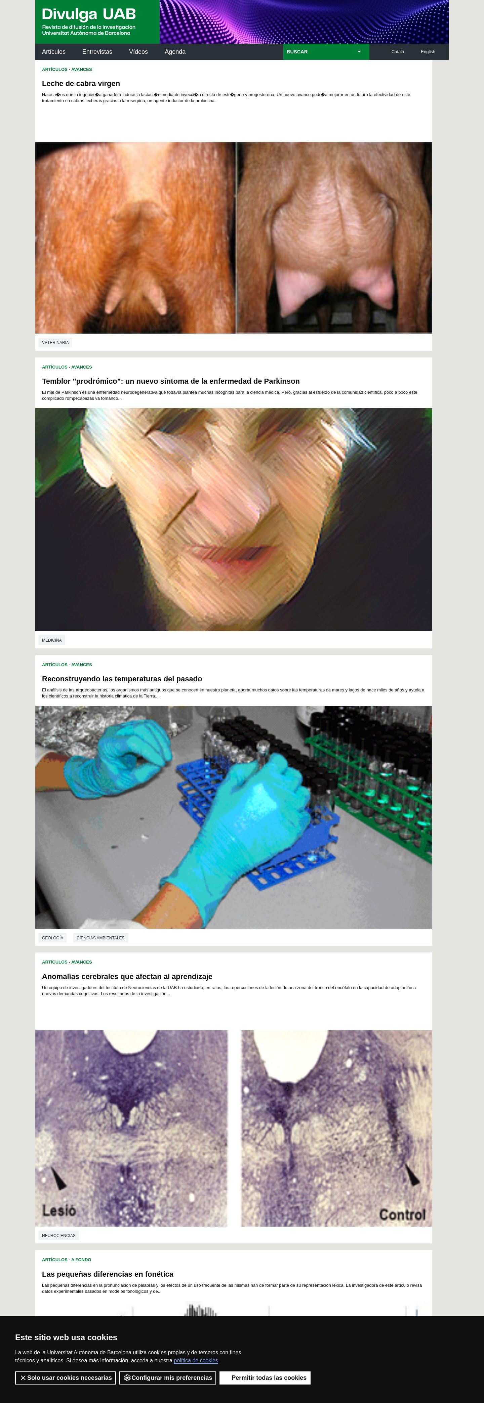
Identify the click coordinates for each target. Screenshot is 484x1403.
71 (338, 1060)
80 (215, 1066)
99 (181, 1072)
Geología (52, 425)
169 (158, 1096)
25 (341, 1048)
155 (203, 1090)
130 (326, 1078)
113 (336, 1072)
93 (329, 1066)
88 (285, 1066)
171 (180, 1096)
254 (310, 1122)
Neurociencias (265, 433)
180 (281, 1096)
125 (270, 1078)
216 (281, 1108)
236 (303, 1114)
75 (171, 1066)
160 (259, 1090)
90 (303, 1066)
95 (146, 1072)
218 (303, 1108)
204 (147, 1108)
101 (202, 1072)
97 (163, 1072)
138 (214, 1084)
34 (215, 1054)
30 (180, 1054)
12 (227, 1048)
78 (198, 1066)
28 (163, 1054)
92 (321, 1066)
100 (191, 1072)
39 (259, 1054)
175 (225, 1096)
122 (236, 1078)
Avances (81, 69)
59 (233, 1060)
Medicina (259, 243)
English (428, 51)
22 (314, 1048)
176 (236, 1096)
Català (398, 51)
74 (163, 1066)
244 (198, 1122)
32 (198, 1054)
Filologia (52, 615)
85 (259, 1066)
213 (247, 1108)
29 (171, 1054)
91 (312, 1066)
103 (225, 1072)
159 (247, 1090)
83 (242, 1066)
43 (294, 1054)
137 (203, 1084)
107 (269, 1072)
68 (312, 1060)
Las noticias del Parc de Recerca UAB (74, 1210)
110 (303, 1072)
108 (280, 1072)
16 (262, 1048)
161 (270, 1090)
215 (270, 1108)
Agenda (175, 51)
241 (164, 1122)
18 (279, 1048)
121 (225, 1078)
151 (158, 1090)
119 (203, 1078)
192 (214, 1102)
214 (259, 1108)
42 (285, 1054)
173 (203, 1096)
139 (225, 1084)
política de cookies (196, 1360)
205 (158, 1108)
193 (225, 1102)
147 (315, 1084)
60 (242, 1060)
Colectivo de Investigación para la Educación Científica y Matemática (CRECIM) (319, 1196)
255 (321, 1122)
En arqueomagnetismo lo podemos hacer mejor (332, 869)
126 (281, 1078)
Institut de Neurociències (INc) (405, 1158)
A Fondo (81, 449)
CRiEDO (300, 1230)
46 (321, 1054)
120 (214, 1078)
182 (303, 1096)
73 (154, 1066)
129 (315, 1078)
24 (332, 1048)
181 (292, 1096)
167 (337, 1090)
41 (277, 1054)
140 (236, 1084)
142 (259, 1084)
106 (258, 1072)
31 (189, 1054)
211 (225, 1108)
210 (214, 1108)
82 (233, 1066)
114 (147, 1078)
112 (325, 1072)
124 (259, 1078)
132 (147, 1084)
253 (298, 1122)
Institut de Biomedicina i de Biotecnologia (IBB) (404, 1226)
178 (259, 1096)
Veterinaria (55, 235)
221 (337, 1108)
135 (180, 1084)
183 (315, 1096)
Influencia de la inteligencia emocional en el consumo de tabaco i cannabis (325, 675)
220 (326, 1108)
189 (180, 1102)
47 (329, 1054)
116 (169, 1078)
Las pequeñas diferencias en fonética (107, 464)
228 (214, 1114)
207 (180, 1108)
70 (329, 1060)
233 (269, 1114)
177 (247, 1096)
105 (247, 1072)
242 (175, 1122)
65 (285, 1060)
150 (147, 1090)
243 (187, 1122)
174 (214, 1096)
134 (169, 1084)
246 (220, 1122)
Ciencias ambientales (100, 425)
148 (326, 1084)
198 (281, 1102)
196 (259, 1102)
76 (180, 1066)
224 (169, 1114)
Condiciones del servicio (154, 1305)
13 (236, 1048)
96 (154, 1072)
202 (326, 1102)
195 (247, 1102)
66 (294, 1060)
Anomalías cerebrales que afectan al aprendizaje (334, 282)
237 (314, 1114)
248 (243, 1122)
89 (294, 1066)
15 (253, 1048)
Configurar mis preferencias (167, 1378)
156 (214, 1090)
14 (244, 1048)
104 (236, 1072)
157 (225, 1090)
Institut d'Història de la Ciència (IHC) (319, 1158)
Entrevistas (97, 51)
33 (206, 1054)
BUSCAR (297, 51)
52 (171, 1060)
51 (163, 1060)
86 (268, 1066)
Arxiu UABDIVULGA (67, 1154)
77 (189, 1066)
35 (224, 1054)
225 (181, 1114)
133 (158, 1084)
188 (169, 1102)
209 (203, 1108)
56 (206, 1060)
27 (154, 1054)
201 (315, 1102)
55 (198, 1060)
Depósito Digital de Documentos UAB (231, 1188)
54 (189, 1060)
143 (270, 1084)
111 (314, 1072)
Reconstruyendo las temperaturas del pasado (122, 273)
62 (259, 1060)
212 (236, 1108)
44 (303, 1054)
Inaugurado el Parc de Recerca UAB (105, 654)
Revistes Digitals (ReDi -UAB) (146, 1188)
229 (225, 1114)
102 (213, 1072)
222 (147, 1114)
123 (247, 1078)
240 (153, 1122)
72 (145, 1066)
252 (287, 1122)
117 (180, 1078)
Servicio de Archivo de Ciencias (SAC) (236, 1158)
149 (337, 1084)
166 (326, 1090)
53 (180, 1060)
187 (158, 1102)
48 (338, 1054)
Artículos (54, 51)
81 (224, 1066)
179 (270, 1096)
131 (337, 1078)
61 (250, 1060)
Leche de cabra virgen (81, 83)
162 (281, 1090)
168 (147, 1096)
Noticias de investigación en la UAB (74, 1180)
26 (145, 1054)
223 (158, 1114)
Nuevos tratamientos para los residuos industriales (132, 831)
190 (191, 1102)
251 (276, 1122)
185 (337, 1096)
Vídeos (138, 51)
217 (292, 1108)
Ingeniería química (62, 982)
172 (191, 1096)
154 (191, 1090)
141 (247, 1084)
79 (206, 1066)
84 (250, 1066)
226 (192, 1114)
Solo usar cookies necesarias (65, 1378)
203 (337, 1102)
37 (242, 1054)
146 (303, 1084)
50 (154, 1060)
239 (336, 1114)
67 (303, 1060)
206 (169, 1108)
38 (250, 1054)
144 (281, 1084)
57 (215, 1060)
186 (147, 1102)
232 (258, 1114)
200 (303, 1102)
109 (292, 1072)
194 (236, 1102)
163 (292, 1090)
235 (292, 1114)
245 (209, 1122)
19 (288, 1048)
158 (236, 1090)
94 (338, 1066)
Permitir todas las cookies (265, 1378)
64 (277, 1060)
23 (323, 1048)
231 (247, 1114)
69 (321, 1060)
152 (169, 1090)
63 (268, 1060)
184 (326, 1096)
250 (265, 1122)
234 (281, 1114)
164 (303, 1090)
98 (172, 1072)
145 (292, 1084)
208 (191, 1108)
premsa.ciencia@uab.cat (278, 1270)
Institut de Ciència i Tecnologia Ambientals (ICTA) (402, 1192)
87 (277, 1066)
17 (271, 1048)
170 (169, 1096)
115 (158, 1078)
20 (297, 1048)
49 (145, 1060)
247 (231, 1122)
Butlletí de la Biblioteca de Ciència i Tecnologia (154, 1158)
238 (325, 1114)
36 (233, 1054)
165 (315, 1090)
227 (203, 1114)
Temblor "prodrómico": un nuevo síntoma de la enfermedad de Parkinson (331, 87)
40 (268, 1054)
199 (292, 1102)
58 (224, 1060)
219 (315, 1108)
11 (218, 1048)
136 (191, 1084)
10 (209, 1048)
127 (292, 1078)
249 (254, 1122)
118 (191, 1078)
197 (270, 1102)
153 (180, 1090)
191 (203, 1102)
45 (312, 1054)
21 (306, 1048)
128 (303, 1078)
